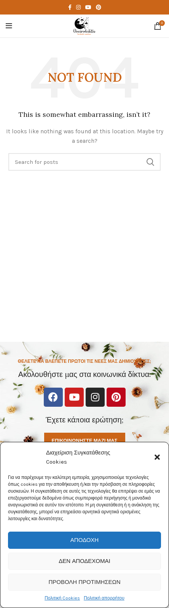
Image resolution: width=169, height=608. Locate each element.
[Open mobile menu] (9, 26)
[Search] (84, 162)
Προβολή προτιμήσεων (84, 582)
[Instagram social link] (78, 7)
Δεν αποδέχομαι (84, 561)
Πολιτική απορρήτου (104, 598)
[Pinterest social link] (99, 7)
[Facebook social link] (70, 7)
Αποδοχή (84, 540)
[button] (157, 457)
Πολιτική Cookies (62, 598)
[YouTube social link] (88, 7)
